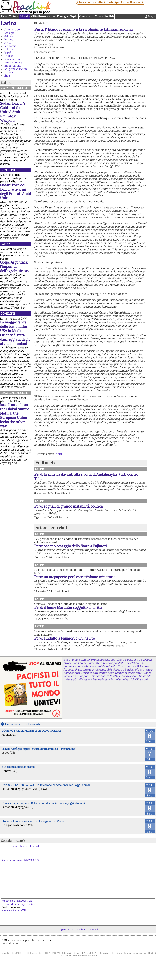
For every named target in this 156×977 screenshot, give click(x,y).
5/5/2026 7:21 (24, 908)
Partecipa (113, 2)
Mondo (24, 16)
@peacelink (8, 908)
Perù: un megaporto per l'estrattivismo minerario (102, 578)
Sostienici (136, 2)
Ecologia (62, 16)
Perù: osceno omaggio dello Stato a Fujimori (70, 546)
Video (98, 16)
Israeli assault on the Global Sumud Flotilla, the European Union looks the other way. (14, 415)
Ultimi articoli (12, 29)
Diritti (7, 42)
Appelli (8, 52)
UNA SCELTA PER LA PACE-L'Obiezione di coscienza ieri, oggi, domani (46, 792)
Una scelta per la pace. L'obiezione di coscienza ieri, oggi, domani (43, 810)
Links (7, 75)
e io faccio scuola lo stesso (18, 774)
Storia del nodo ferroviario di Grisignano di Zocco (33, 828)
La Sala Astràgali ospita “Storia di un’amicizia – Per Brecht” (39, 756)
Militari (8, 36)
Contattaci (98, 2)
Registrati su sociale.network (78, 937)
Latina (9, 23)
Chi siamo (83, 2)
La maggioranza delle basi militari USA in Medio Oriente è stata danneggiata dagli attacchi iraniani (15, 333)
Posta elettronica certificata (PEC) (82, 963)
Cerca (125, 2)
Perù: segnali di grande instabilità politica (68, 506)
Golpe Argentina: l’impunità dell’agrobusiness (14, 266)
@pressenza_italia (12, 867)
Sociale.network (13, 848)
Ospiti (74, 16)
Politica (8, 39)
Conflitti (8, 170)
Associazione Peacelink (27, 854)
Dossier (8, 72)
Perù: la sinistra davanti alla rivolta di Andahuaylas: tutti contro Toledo (86, 476)
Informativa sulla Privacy (110, 960)
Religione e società (16, 69)
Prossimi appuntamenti (22, 732)
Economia (10, 46)
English (109, 16)
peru (59, 453)
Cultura (13, 16)
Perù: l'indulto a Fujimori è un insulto (100, 642)
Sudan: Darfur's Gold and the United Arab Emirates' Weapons (12, 112)
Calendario (86, 16)
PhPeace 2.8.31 (88, 960)
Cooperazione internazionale (13, 60)
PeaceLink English (14, 88)
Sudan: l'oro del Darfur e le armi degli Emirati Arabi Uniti (15, 191)
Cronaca (9, 55)
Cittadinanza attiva (43, 16)
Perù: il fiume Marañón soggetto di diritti (103, 611)
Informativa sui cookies (135, 960)
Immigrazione (12, 65)
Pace (4, 16)
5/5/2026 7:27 (31, 867)
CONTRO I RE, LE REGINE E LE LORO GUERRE (31, 738)
